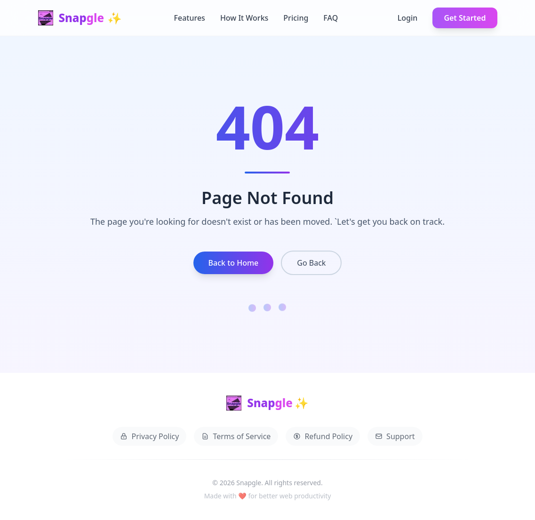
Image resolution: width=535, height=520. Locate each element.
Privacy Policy (149, 438)
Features (189, 18)
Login (408, 18)
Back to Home (233, 263)
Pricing (295, 18)
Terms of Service (236, 438)
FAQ (330, 18)
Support (395, 438)
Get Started (465, 18)
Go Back (311, 263)
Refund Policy (322, 438)
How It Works (244, 18)
